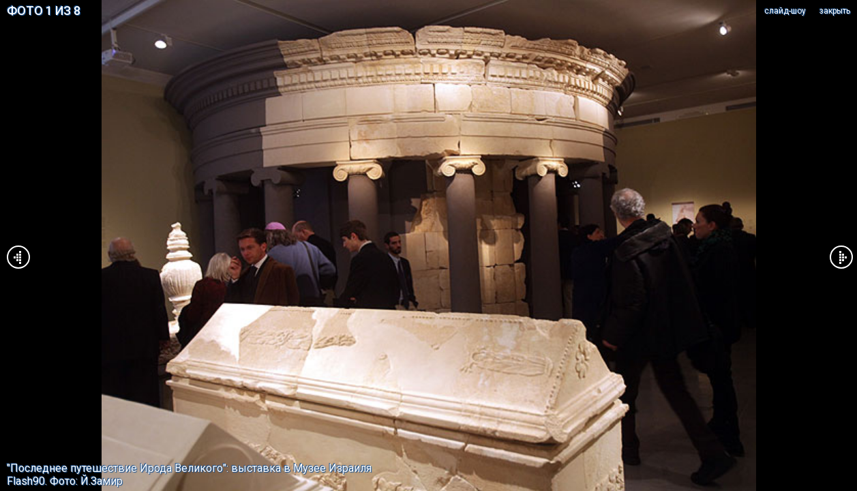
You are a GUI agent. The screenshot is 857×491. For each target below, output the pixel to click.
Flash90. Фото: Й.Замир (65, 481)
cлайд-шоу (785, 11)
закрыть (835, 11)
